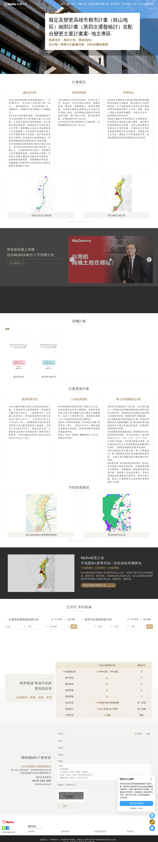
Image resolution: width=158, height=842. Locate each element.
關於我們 (71, 4)
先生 (140, 742)
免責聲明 (130, 831)
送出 (65, 814)
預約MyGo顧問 (136, 803)
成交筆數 (71, 628)
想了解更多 (15, 263)
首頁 (62, 4)
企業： (61, 749)
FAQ (134, 4)
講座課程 (115, 4)
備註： (61, 770)
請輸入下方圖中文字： (68, 793)
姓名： (61, 742)
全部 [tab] (7, 329)
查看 (74, 635)
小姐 (148, 742)
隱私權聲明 (65, 831)
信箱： (61, 763)
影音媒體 (125, 4)
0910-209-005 (41, 780)
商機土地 (82, 4)
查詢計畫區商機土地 (99, 4)
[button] (69, 221)
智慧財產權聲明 (100, 831)
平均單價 (58, 628)
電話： (61, 756)
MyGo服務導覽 (145, 4)
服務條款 (31, 831)
